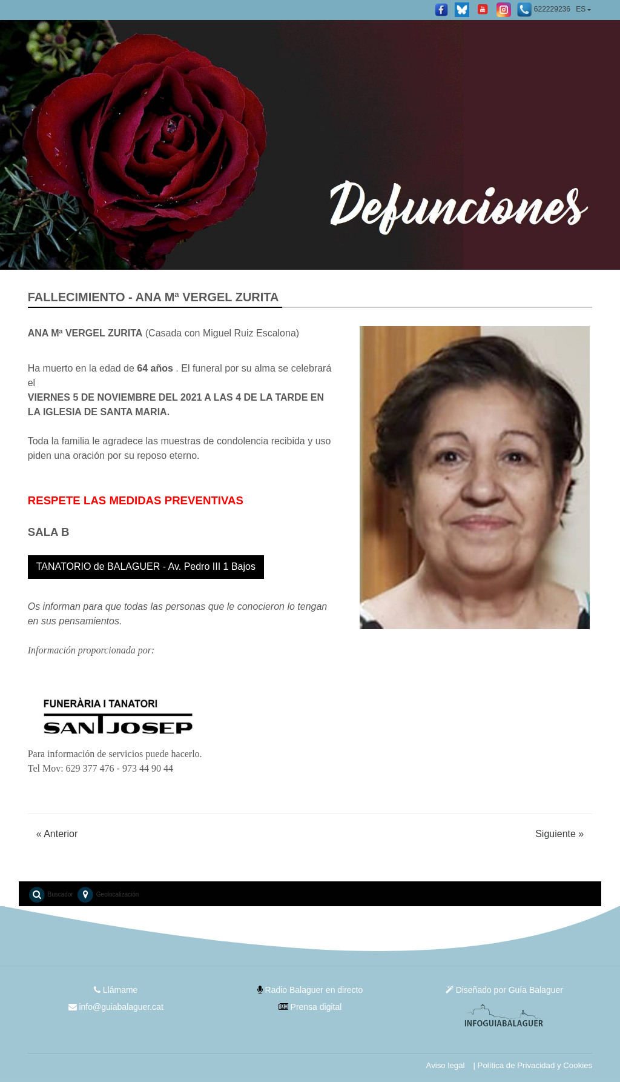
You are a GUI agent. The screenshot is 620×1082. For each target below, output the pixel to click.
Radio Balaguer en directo (310, 990)
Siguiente (559, 834)
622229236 (543, 9)
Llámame (115, 990)
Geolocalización (107, 895)
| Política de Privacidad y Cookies (532, 1065)
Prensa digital (310, 1007)
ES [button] (580, 9)
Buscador (50, 895)
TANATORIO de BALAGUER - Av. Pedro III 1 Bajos (146, 566)
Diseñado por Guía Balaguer (504, 990)
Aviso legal (445, 1065)
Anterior (57, 834)
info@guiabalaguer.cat (115, 1007)
